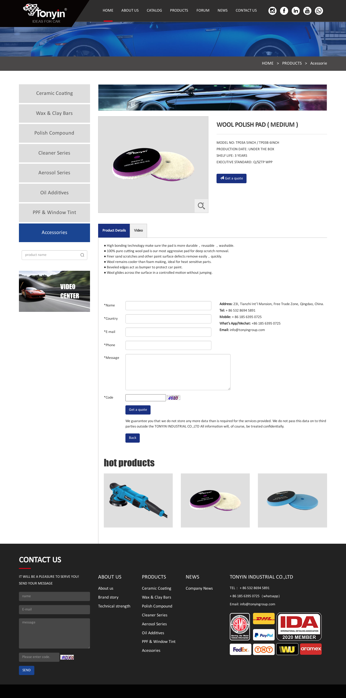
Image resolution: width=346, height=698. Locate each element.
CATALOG (154, 11)
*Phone (109, 345)
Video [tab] (138, 231)
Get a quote (231, 178)
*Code (108, 398)
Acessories (151, 651)
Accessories (54, 232)
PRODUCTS (179, 11)
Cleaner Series (54, 153)
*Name (109, 305)
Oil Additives (54, 193)
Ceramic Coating (54, 93)
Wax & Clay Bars (54, 113)
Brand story (108, 597)
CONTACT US (246, 11)
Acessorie (318, 63)
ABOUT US (130, 11)
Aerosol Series (54, 173)
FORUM (203, 11)
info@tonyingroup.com (247, 330)
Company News (199, 588)
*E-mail (109, 332)
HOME (108, 11)
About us (105, 588)
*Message (111, 358)
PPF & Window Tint (54, 212)
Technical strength (114, 606)
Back (132, 438)
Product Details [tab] (114, 231)
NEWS (223, 11)
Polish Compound (54, 133)
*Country (111, 319)
